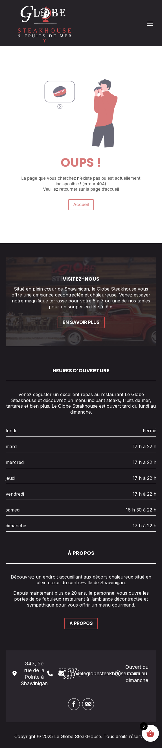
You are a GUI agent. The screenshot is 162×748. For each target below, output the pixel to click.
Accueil (81, 191)
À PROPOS (81, 623)
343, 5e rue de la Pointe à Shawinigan (34, 673)
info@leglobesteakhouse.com (103, 673)
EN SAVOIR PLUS (81, 322)
